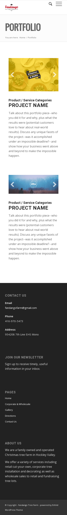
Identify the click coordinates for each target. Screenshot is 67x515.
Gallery (9, 409)
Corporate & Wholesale (17, 404)
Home (22, 37)
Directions (10, 415)
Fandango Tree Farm (28, 505)
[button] (12, 74)
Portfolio (23, 26)
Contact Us (11, 421)
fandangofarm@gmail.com (21, 308)
